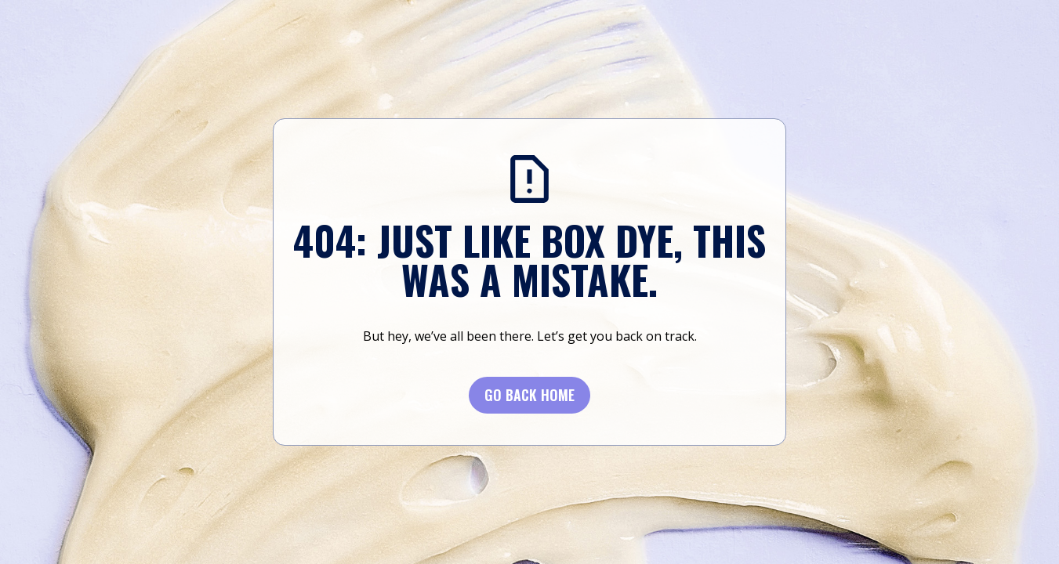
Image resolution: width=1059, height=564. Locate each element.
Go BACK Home (529, 395)
